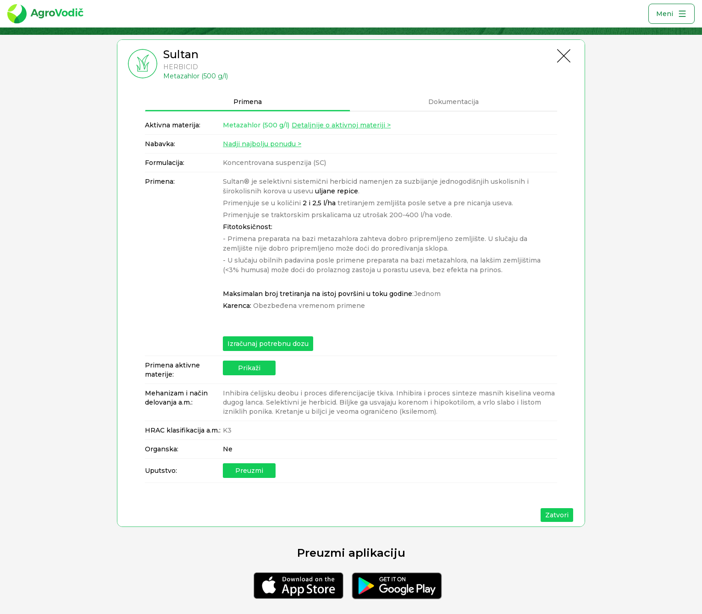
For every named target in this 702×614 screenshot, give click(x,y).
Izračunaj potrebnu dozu (268, 344)
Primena (247, 102)
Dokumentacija (453, 102)
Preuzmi (249, 470)
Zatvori (557, 515)
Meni (671, 13)
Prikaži (249, 368)
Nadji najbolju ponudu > (262, 144)
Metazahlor (256, 125)
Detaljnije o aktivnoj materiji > (341, 125)
